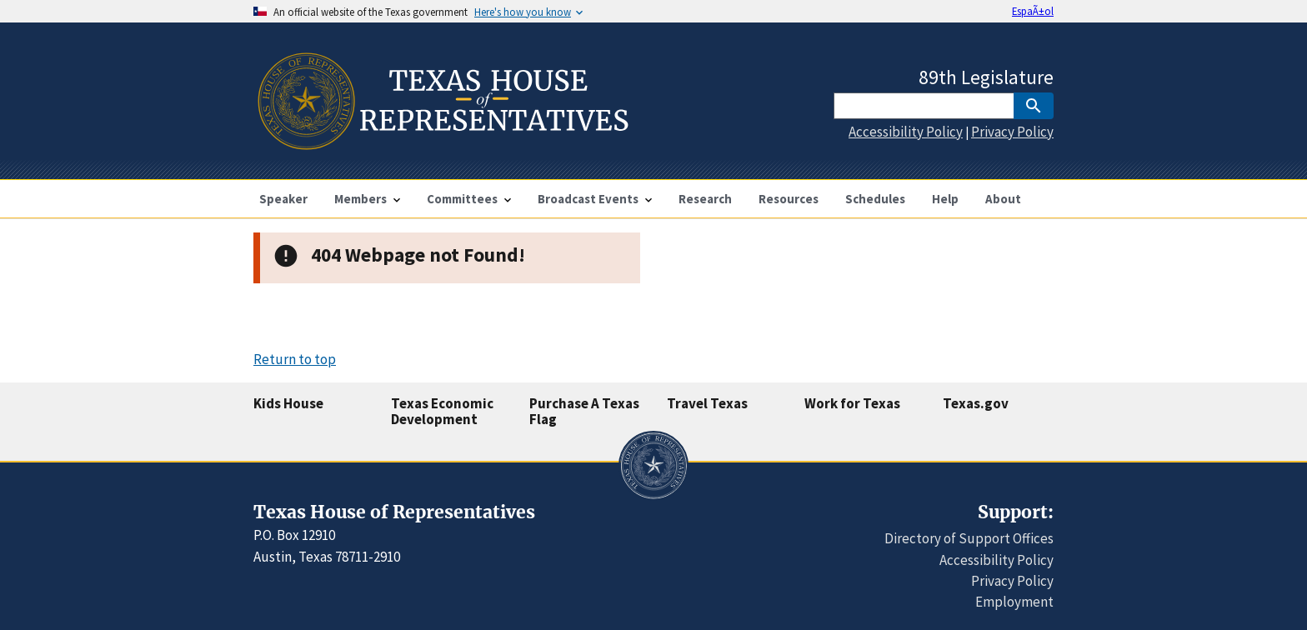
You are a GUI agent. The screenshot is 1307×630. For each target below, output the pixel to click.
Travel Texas (707, 403)
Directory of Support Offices (969, 538)
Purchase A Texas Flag (584, 411)
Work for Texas (852, 403)
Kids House (288, 403)
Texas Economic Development (442, 411)
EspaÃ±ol (1033, 11)
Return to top (294, 359)
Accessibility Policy (906, 131)
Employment (1014, 601)
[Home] (441, 143)
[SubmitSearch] (1034, 105)
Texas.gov (976, 403)
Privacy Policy (1012, 131)
